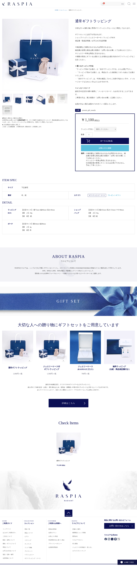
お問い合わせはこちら (119, 526)
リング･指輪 (28, 547)
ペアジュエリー (29, 554)
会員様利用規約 (53, 547)
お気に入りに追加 (105, 148)
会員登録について (8, 558)
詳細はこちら (68, 403)
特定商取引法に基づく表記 (56, 540)
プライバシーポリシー (55, 543)
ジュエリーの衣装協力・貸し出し (82, 547)
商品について (7, 547)
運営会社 (75, 536)
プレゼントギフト (114, 195)
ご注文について (7, 536)
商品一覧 (27, 529)
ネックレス (28, 544)
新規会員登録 (52, 529)
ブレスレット (29, 551)
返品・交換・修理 (8, 554)
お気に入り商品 (53, 536)
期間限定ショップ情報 (79, 532)
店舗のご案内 (76, 529)
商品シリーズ (29, 533)
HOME (56, 10)
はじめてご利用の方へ (9, 532)
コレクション (63, 10)
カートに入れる (106, 141)
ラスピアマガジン (77, 540)
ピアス (27, 536)
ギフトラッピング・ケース (97, 195)
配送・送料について (9, 540)
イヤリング (28, 540)
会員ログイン (52, 532)
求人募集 (75, 543)
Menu (134, 3)
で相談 (129, 562)
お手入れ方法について (9, 551)
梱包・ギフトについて (9, 543)
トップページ (7, 529)
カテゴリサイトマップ (79, 551)
